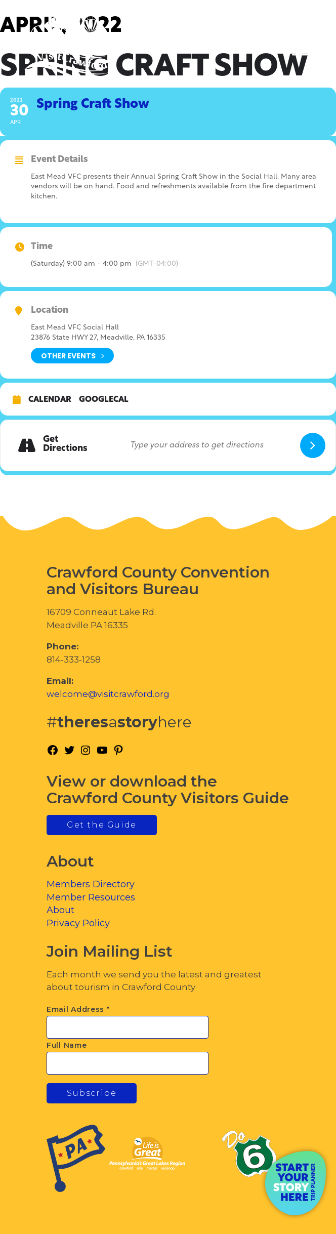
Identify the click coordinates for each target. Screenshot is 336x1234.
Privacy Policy (78, 923)
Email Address (78, 1009)
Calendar (49, 400)
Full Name (67, 1045)
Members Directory (91, 884)
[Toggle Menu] (300, 51)
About (60, 910)
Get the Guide (102, 825)
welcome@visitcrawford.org (108, 694)
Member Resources (91, 897)
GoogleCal (104, 400)
